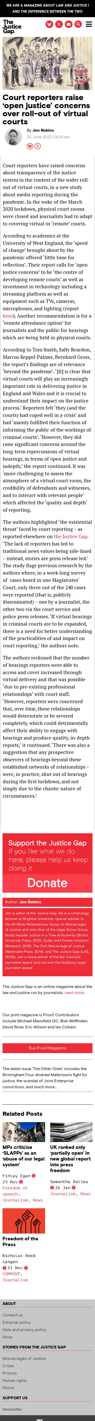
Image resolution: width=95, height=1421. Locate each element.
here (8, 316)
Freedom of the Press (20, 1242)
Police (8, 1388)
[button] (78, 24)
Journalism (15, 1200)
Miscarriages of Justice (24, 1358)
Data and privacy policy (24, 1330)
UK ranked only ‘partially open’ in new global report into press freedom (70, 1159)
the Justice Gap (70, 536)
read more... (75, 993)
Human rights (15, 1380)
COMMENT (11, 1274)
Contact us (13, 1315)
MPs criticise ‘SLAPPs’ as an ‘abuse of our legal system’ (24, 1156)
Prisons (10, 1373)
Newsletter (12, 1409)
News (38, 1200)
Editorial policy (17, 1322)
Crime (8, 1366)
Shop (7, 1337)
